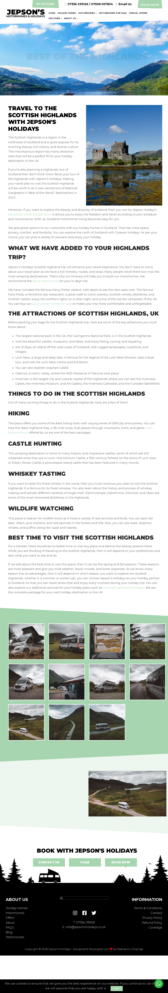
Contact (156, 913)
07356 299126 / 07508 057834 (88, 4)
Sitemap (137, 949)
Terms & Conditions (148, 908)
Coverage (155, 927)
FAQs (84, 862)
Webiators (123, 949)
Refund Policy (152, 922)
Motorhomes (15, 913)
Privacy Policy (152, 918)
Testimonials (15, 937)
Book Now (150, 5)
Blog (9, 932)
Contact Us (49, 862)
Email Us (124, 4)
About (10, 922)
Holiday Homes (17, 908)
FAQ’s (10, 927)
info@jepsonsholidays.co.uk (86, 927)
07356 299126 (85, 922)
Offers (10, 918)
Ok (117, 988)
